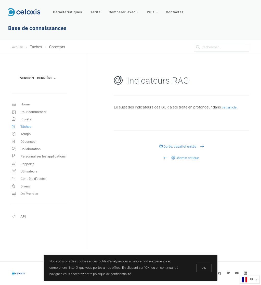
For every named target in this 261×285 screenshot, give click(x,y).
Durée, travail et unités (181, 146)
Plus (154, 9)
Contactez (177, 9)
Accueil (18, 47)
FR (247, 279)
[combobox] (250, 280)
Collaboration (27, 154)
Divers (21, 195)
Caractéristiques (68, 9)
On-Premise (26, 203)
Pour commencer (31, 113)
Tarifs (96, 9)
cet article (230, 107)
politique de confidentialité (113, 273)
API (19, 227)
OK (203, 267)
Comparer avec (125, 9)
